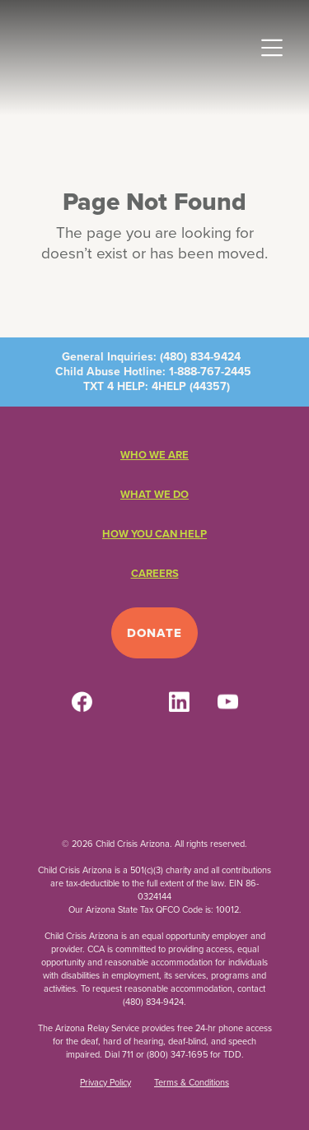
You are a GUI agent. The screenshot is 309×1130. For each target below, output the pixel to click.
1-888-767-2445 (210, 371)
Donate (154, 633)
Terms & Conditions (191, 1082)
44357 (210, 386)
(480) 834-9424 (200, 356)
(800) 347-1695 (177, 1054)
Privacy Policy (105, 1082)
